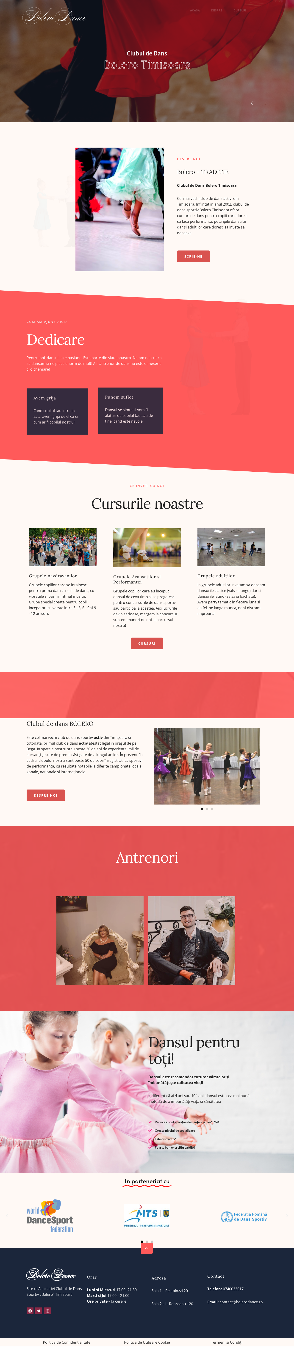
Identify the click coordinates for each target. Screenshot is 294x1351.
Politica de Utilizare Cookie (147, 1342)
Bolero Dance (54, 18)
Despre (216, 10)
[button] (193, 256)
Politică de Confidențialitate (66, 1342)
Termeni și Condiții (227, 1342)
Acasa (195, 18)
